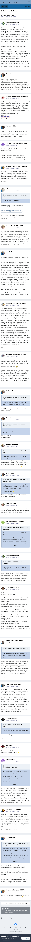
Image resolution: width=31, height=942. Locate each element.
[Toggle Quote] (3, 195)
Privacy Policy (14, 928)
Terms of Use (6, 940)
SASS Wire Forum (9, 2)
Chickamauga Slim (8, 767)
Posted (12, 24)
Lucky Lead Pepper (8, 15)
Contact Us (23, 928)
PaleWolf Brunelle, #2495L (12, 903)
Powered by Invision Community (15, 933)
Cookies (15, 929)
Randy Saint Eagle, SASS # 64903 (15, 641)
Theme (6, 928)
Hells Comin (23, 195)
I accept (25, 938)
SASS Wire (14, 16)
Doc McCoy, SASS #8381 (14, 226)
